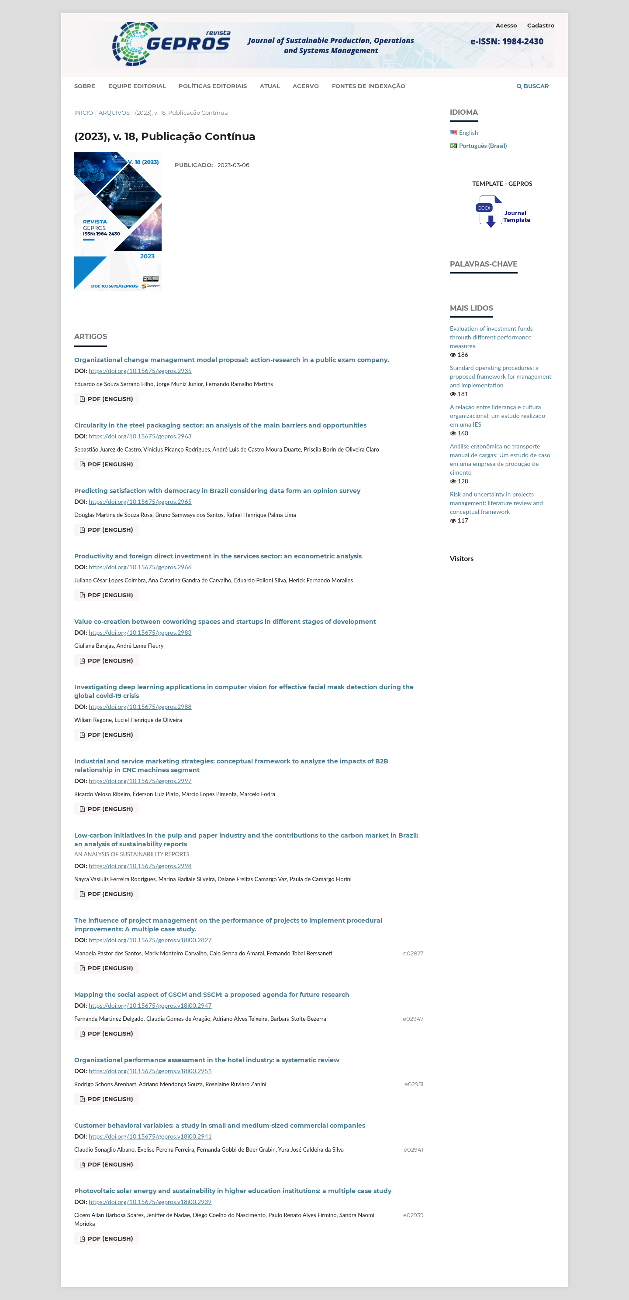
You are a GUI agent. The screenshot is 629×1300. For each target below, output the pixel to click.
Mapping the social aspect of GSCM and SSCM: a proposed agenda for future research (211, 995)
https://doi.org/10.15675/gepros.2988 (140, 706)
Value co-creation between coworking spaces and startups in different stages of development (225, 622)
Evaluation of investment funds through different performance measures (491, 337)
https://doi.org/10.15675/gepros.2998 (140, 865)
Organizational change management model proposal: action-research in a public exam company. (231, 360)
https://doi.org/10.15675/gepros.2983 (140, 632)
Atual (270, 85)
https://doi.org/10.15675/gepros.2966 (140, 567)
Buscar (533, 85)
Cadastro (541, 25)
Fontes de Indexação (368, 85)
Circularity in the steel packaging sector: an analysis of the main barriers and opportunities (220, 425)
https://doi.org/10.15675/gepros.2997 (140, 780)
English (468, 132)
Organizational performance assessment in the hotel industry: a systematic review (206, 1060)
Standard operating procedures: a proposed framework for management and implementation (500, 376)
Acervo (306, 85)
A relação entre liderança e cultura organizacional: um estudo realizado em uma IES (497, 415)
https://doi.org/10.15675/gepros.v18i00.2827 (150, 940)
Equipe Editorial (137, 85)
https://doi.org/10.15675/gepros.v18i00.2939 (150, 1201)
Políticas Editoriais (213, 85)
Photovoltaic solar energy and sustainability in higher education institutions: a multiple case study (232, 1191)
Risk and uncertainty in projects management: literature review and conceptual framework (496, 502)
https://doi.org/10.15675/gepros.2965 (140, 501)
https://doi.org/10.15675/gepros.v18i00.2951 (150, 1070)
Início (83, 112)
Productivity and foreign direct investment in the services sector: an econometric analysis (218, 556)
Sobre (84, 85)
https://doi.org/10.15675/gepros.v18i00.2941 (150, 1136)
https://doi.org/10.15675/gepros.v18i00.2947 (150, 1005)
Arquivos (114, 112)
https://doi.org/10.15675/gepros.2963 (140, 436)
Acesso (506, 25)
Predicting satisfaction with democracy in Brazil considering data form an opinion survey (217, 491)
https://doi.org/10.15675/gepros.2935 (140, 370)
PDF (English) (109, 398)
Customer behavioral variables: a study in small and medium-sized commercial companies (219, 1125)
